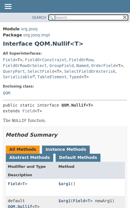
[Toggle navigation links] (8, 7)
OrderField (103, 65)
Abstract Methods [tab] (29, 157)
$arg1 (64, 183)
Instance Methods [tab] (65, 149)
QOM (6, 93)
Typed (75, 77)
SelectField (41, 71)
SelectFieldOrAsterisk (90, 71)
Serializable (17, 77)
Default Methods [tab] (78, 157)
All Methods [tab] (22, 149)
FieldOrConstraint (45, 59)
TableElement (52, 77)
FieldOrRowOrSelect (25, 65)
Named (82, 65)
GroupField (62, 65)
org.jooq (29, 29)
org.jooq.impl (36, 35)
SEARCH (39, 18)
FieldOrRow (81, 59)
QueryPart (14, 71)
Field (9, 59)
